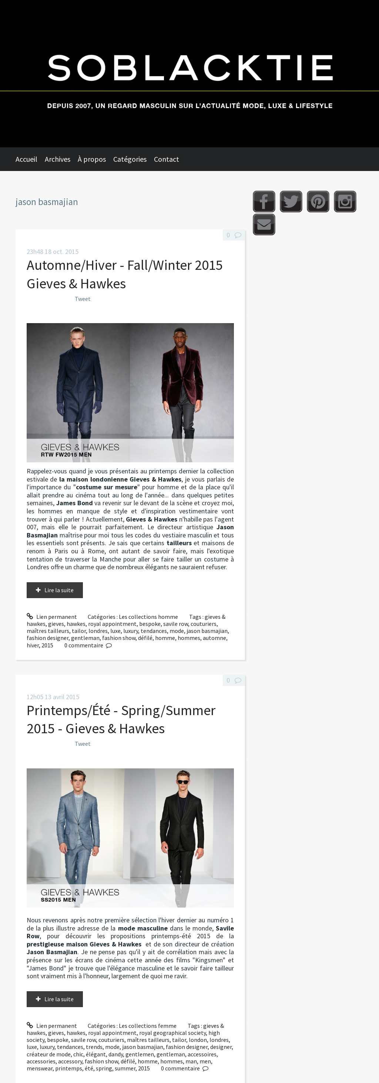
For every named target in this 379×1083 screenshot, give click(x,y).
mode (177, 630)
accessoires (202, 1054)
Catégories (130, 159)
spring (104, 1068)
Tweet (83, 298)
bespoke (150, 623)
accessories (41, 1061)
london (198, 1039)
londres (98, 630)
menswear (40, 1068)
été (89, 1068)
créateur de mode (49, 1054)
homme (165, 637)
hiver (33, 645)
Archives (57, 159)
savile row (175, 623)
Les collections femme (148, 1025)
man (191, 1061)
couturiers (204, 623)
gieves (56, 623)
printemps (68, 1068)
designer (221, 1046)
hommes (189, 637)
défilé (145, 637)
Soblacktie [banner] (189, 73)
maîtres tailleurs (48, 630)
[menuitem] (30, 159)
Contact (166, 159)
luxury (130, 630)
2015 (47, 645)
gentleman (85, 637)
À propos (92, 159)
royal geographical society (172, 1032)
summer (125, 1068)
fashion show (118, 637)
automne (214, 637)
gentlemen (139, 1054)
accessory (70, 1061)
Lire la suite (59, 590)
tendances (154, 630)
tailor (79, 630)
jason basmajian (207, 630)
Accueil (26, 159)
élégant (96, 1054)
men (205, 1061)
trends (94, 1046)
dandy (115, 1054)
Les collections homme (148, 616)
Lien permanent (52, 616)
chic (78, 1054)
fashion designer (47, 637)
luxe (115, 630)
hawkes (76, 623)
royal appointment (112, 623)
